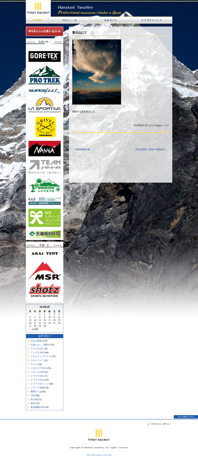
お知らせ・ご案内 (40, 345)
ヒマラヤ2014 (37, 380)
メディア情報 (37, 387)
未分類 (34, 399)
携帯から (35, 391)
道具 (33, 403)
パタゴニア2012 (39, 368)
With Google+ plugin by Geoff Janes (99, 455)
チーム (34, 364)
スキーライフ (37, 360)
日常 (33, 395)
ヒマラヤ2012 (37, 376)
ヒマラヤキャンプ (40, 384)
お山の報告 (36, 341)
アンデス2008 (37, 352)
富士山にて (79, 32)
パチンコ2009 (37, 372)
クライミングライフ (41, 356)
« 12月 (35, 329)
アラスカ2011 (37, 348)
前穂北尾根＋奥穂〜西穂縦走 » (151, 149)
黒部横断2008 (37, 407)
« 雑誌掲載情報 (82, 149)
